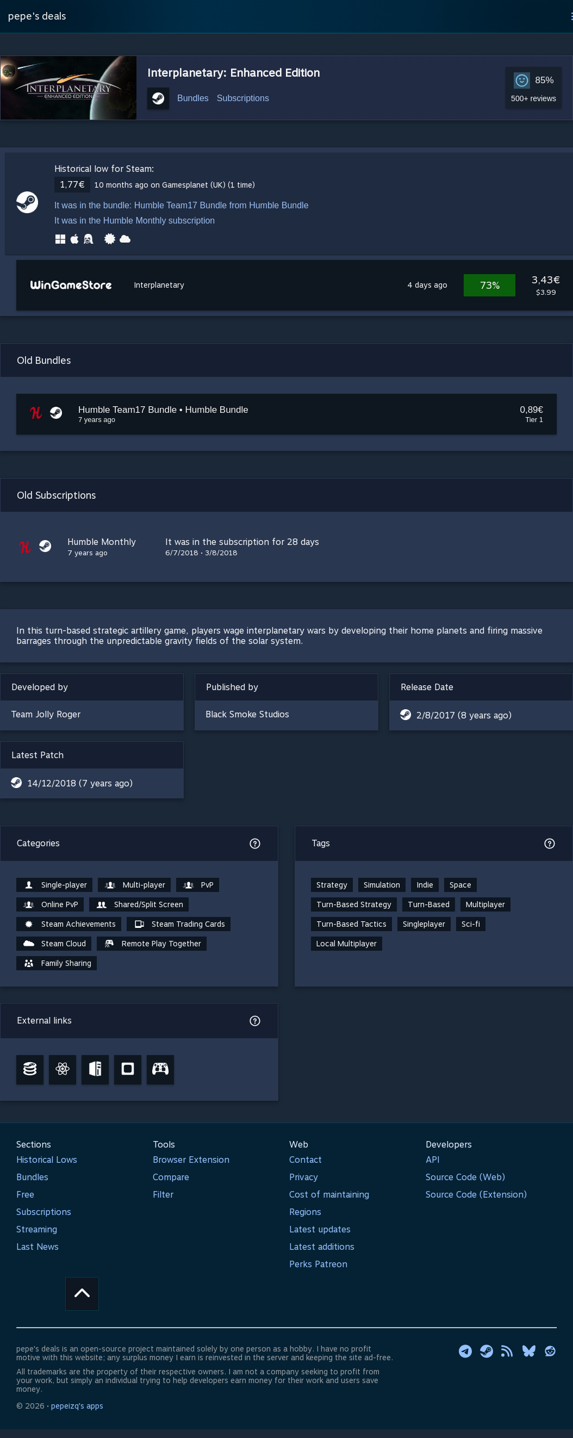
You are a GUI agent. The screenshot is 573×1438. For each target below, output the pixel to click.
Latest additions (321, 1247)
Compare (171, 1177)
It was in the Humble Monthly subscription (134, 220)
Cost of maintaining (329, 1194)
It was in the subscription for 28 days (242, 542)
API (433, 1160)
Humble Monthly (101, 542)
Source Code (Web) (465, 1177)
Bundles (193, 98)
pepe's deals (37, 16)
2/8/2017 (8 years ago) (464, 715)
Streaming (36, 1229)
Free (25, 1194)
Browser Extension (191, 1160)
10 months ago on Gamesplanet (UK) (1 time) (175, 185)
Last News (37, 1247)
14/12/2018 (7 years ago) (80, 783)
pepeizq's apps (77, 1406)
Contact (305, 1160)
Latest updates (320, 1229)
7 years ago (87, 553)
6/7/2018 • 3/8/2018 (201, 553)
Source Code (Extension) (476, 1194)
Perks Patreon (318, 1264)
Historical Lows (46, 1160)
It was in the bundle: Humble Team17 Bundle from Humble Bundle (181, 205)
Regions (305, 1212)
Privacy (303, 1177)
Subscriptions (243, 98)
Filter (163, 1194)
